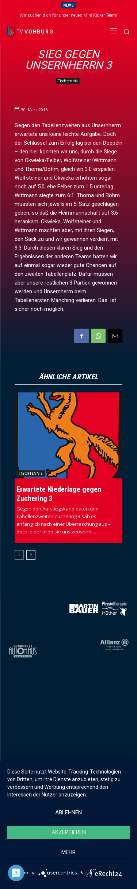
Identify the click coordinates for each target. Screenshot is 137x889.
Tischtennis (68, 81)
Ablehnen (68, 812)
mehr (68, 852)
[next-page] (30, 555)
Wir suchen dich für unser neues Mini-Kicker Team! (68, 15)
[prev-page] (19, 555)
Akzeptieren (69, 832)
